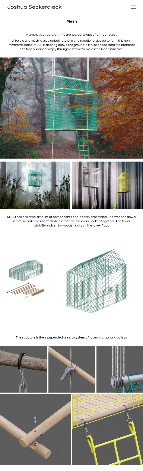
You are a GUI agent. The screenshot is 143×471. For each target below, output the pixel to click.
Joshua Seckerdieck (34, 7)
